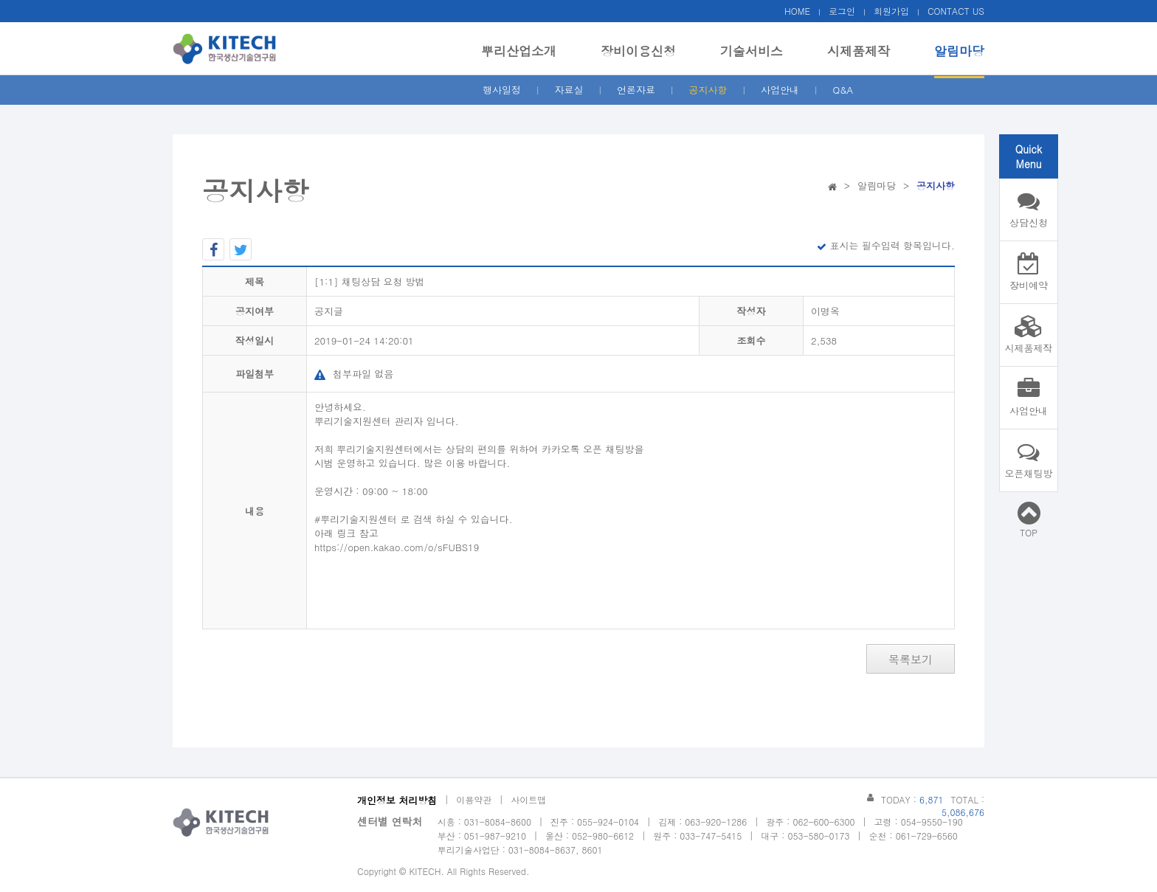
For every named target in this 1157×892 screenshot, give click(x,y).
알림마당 (959, 51)
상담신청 (1028, 209)
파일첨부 (254, 374)
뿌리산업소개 (518, 51)
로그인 (842, 10)
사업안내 (780, 90)
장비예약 (1028, 272)
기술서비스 (751, 51)
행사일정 (502, 90)
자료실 (569, 90)
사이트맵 (528, 799)
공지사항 (708, 90)
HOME (797, 10)
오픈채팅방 (1028, 460)
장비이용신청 (638, 51)
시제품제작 (858, 51)
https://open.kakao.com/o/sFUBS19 (396, 547)
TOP (1028, 519)
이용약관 (473, 799)
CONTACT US (956, 10)
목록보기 (910, 659)
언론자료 (636, 90)
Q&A (843, 90)
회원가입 (891, 10)
